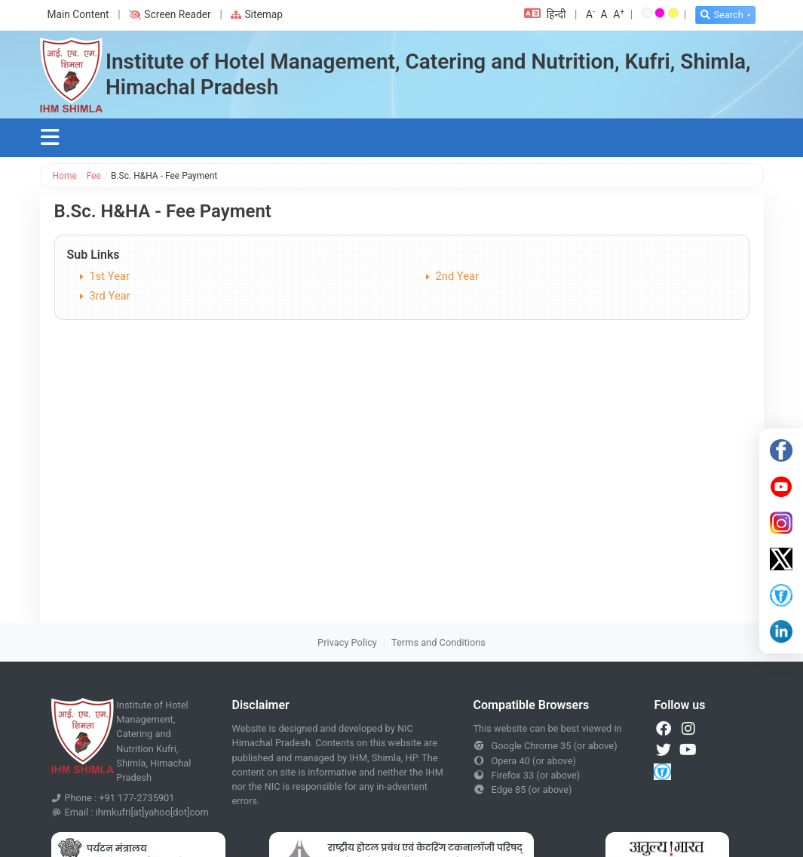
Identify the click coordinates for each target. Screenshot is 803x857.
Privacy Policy (347, 642)
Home (65, 175)
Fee (94, 175)
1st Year (110, 276)
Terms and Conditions (438, 642)
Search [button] (721, 14)
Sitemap (257, 14)
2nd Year (458, 276)
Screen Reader (169, 14)
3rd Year (110, 296)
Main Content (78, 14)
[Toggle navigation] (51, 137)
